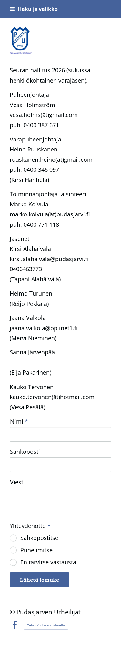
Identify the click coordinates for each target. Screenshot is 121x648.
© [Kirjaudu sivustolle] (13, 611)
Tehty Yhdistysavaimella (46, 625)
